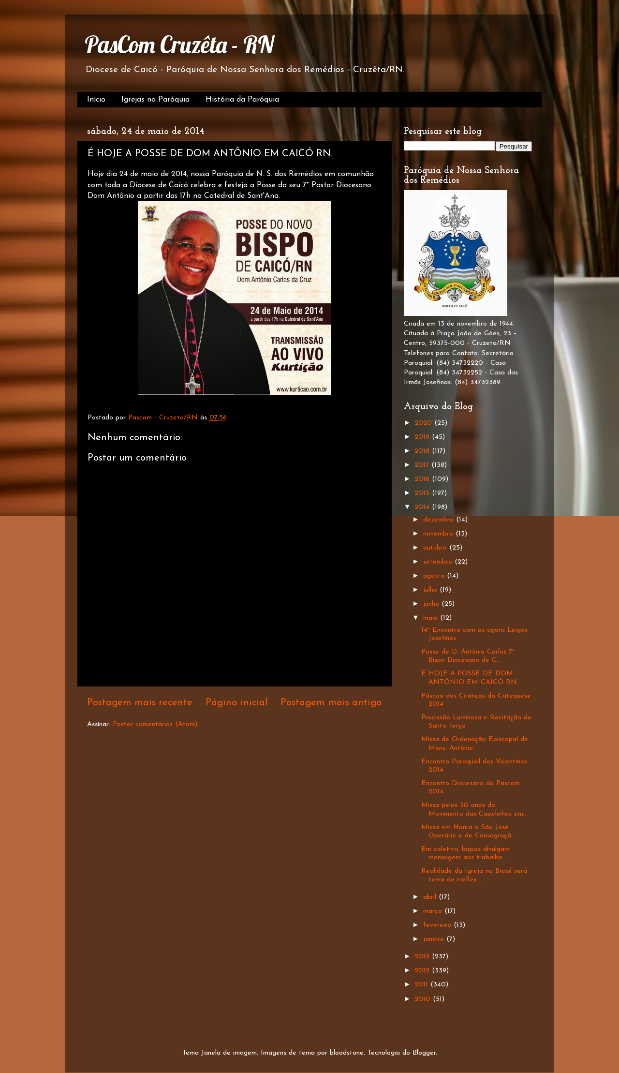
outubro (436, 547)
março (433, 911)
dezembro (439, 519)
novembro (439, 533)
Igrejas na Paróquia (155, 100)
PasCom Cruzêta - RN (179, 44)
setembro (439, 562)
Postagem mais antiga (331, 703)
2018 (423, 451)
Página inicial (237, 703)
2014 (423, 507)
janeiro (434, 939)
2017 (422, 465)
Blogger (424, 1053)
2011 (422, 984)
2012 (423, 970)
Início (96, 100)
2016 (423, 479)
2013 (423, 956)
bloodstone (347, 1053)
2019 (423, 437)
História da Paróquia (242, 100)
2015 (423, 493)
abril (431, 897)
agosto (435, 576)
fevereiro (438, 925)
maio (431, 618)
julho (431, 590)
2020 (424, 423)
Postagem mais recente (139, 703)
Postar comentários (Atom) (155, 724)
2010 (423, 999)
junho (432, 604)
